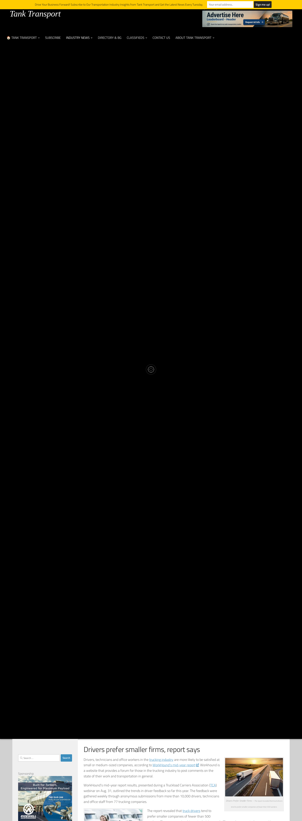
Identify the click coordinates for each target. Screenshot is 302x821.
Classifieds (135, 37)
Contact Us (161, 37)
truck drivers (191, 810)
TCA (213, 785)
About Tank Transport (193, 37)
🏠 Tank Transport (22, 37)
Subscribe (53, 37)
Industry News (78, 37)
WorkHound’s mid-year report (176, 765)
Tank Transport (35, 13)
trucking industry (161, 759)
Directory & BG (109, 37)
